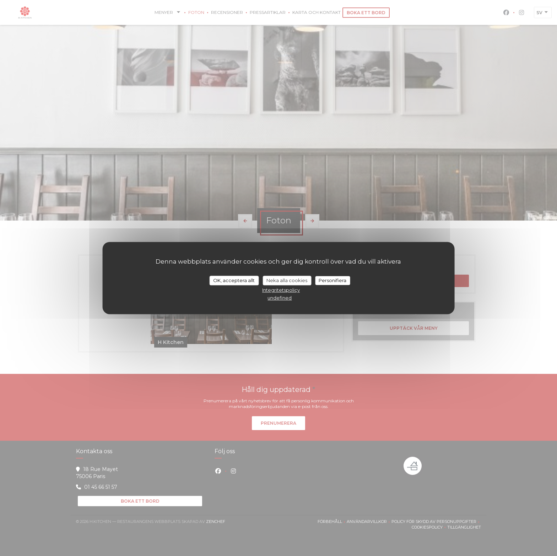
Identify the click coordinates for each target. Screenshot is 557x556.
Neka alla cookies (286, 280)
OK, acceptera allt (234, 280)
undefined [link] (279, 298)
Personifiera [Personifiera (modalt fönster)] (332, 280)
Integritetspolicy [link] (281, 290)
